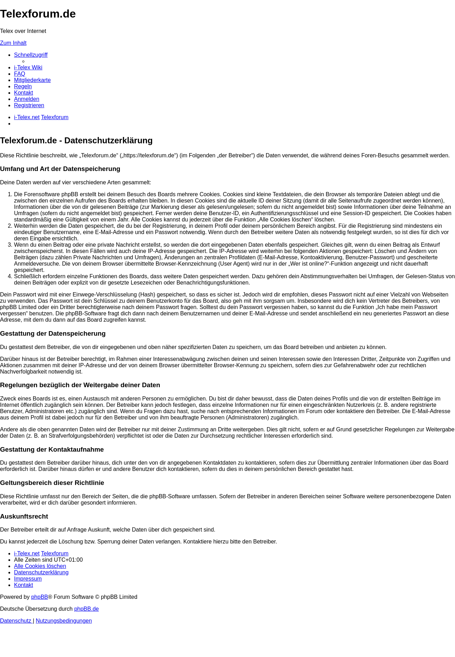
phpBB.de (86, 609)
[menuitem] (28, 67)
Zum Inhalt (13, 43)
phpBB (39, 597)
